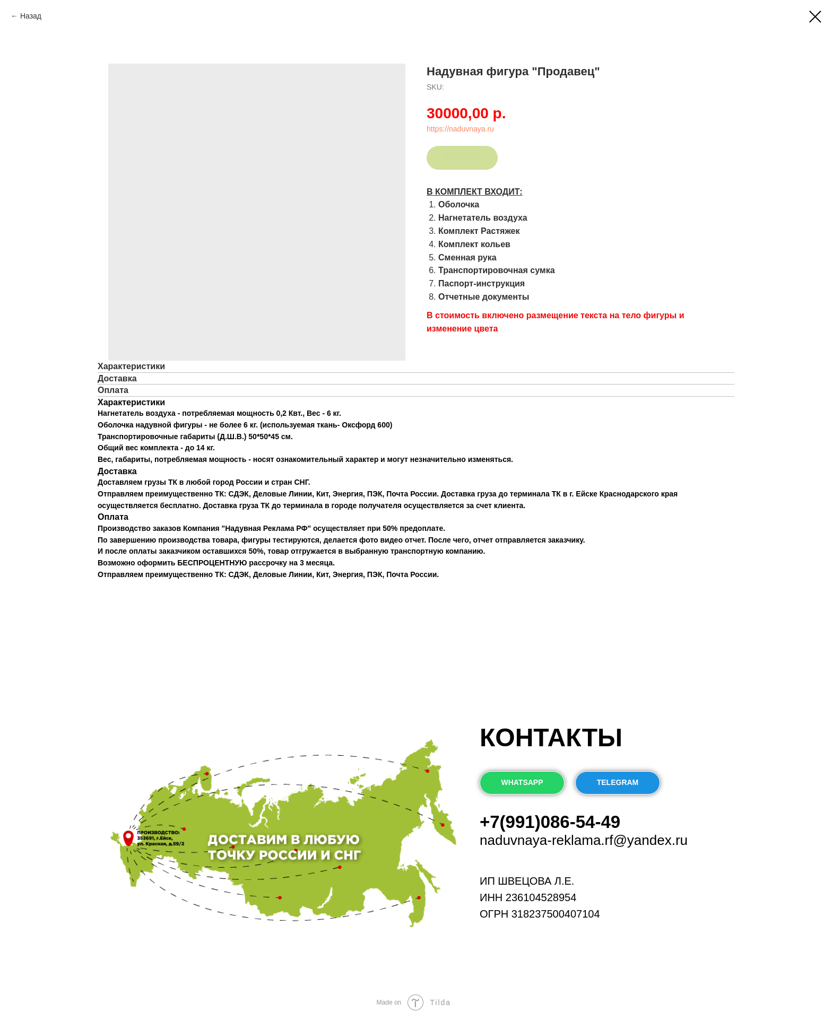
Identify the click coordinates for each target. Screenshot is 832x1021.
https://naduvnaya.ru (460, 129)
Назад (32, 16)
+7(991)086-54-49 (550, 822)
